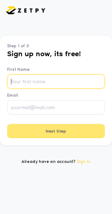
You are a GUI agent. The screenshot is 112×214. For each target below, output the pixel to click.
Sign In (83, 161)
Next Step (56, 131)
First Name (18, 69)
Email (12, 95)
